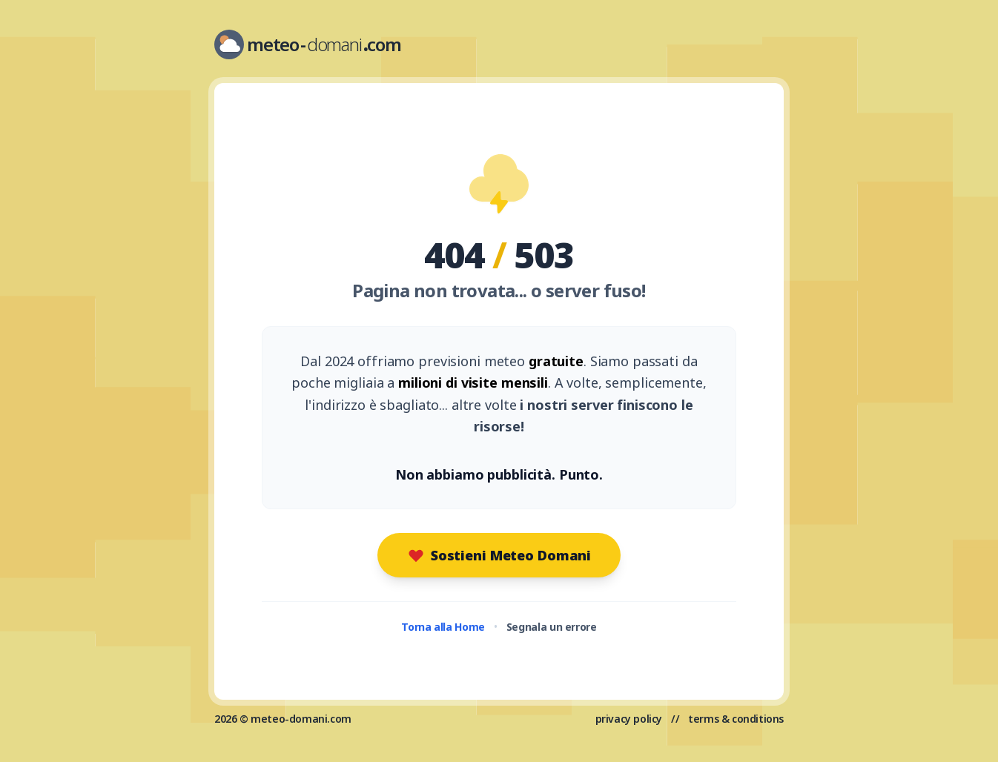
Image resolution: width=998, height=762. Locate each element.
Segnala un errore (551, 627)
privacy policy (628, 719)
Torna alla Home (443, 627)
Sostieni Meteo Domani (499, 555)
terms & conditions (736, 719)
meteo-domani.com (301, 719)
